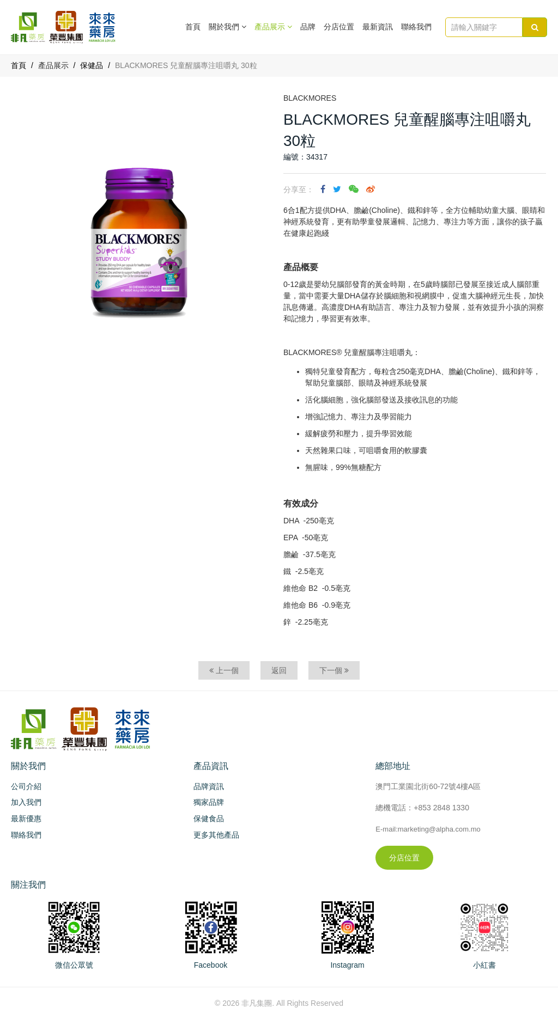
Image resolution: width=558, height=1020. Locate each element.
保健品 (91, 65)
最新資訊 (377, 26)
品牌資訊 (208, 786)
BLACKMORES (309, 98)
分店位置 (339, 26)
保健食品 (208, 818)
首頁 (193, 26)
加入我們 (26, 802)
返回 (279, 670)
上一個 (224, 670)
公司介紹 (26, 786)
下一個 (334, 670)
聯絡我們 (416, 26)
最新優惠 (26, 818)
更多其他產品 (216, 834)
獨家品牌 (208, 802)
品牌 (308, 26)
